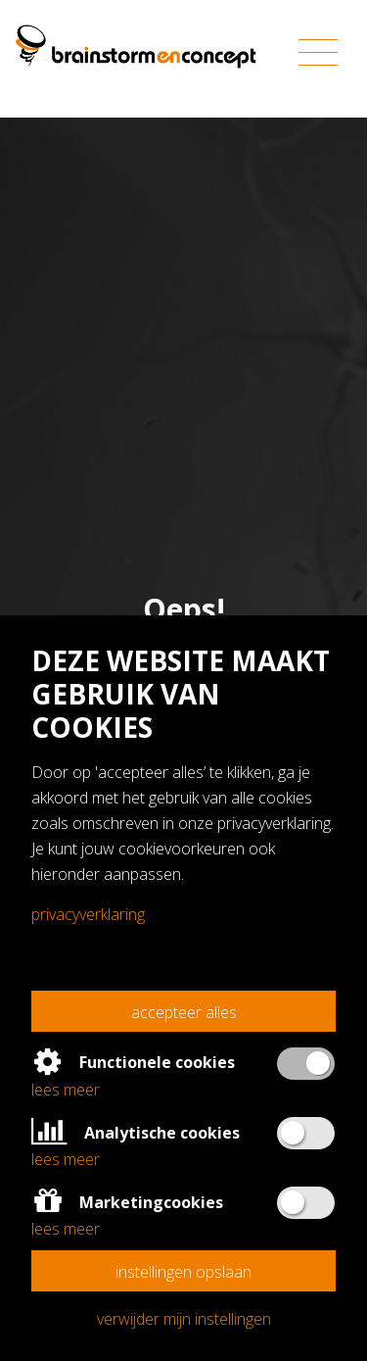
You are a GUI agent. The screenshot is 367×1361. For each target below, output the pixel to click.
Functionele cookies (133, 1062)
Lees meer (65, 1089)
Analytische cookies (135, 1132)
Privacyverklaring (88, 914)
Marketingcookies (127, 1202)
